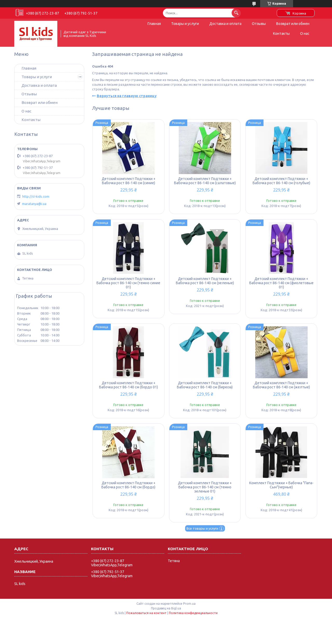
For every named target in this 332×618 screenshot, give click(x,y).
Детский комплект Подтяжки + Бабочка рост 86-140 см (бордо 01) (128, 385)
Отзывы (259, 24)
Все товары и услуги (202, 528)
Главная (154, 24)
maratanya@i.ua (34, 203)
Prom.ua (189, 603)
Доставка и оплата (225, 24)
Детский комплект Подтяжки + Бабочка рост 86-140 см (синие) (128, 181)
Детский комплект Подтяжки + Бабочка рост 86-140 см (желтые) (281, 385)
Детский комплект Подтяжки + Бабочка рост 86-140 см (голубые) (281, 181)
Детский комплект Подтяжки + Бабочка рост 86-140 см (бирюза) (205, 385)
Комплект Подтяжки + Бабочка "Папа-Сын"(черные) (281, 485)
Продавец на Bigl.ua (166, 608)
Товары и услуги (185, 24)
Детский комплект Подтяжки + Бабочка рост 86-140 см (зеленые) (205, 281)
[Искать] (236, 12)
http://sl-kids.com (35, 196)
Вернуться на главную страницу (127, 96)
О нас (304, 33)
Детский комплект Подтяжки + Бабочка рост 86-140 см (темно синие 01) (128, 283)
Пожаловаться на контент (146, 613)
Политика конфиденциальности (193, 613)
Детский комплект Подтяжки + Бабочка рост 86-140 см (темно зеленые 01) (205, 487)
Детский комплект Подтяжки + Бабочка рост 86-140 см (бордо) (128, 485)
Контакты (281, 33)
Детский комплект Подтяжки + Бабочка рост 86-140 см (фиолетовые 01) (281, 283)
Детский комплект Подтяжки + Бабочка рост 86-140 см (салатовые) (205, 181)
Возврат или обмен (292, 24)
